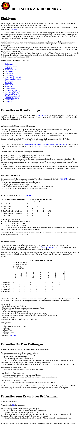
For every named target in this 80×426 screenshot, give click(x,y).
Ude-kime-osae (10, 99)
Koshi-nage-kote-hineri (13, 79)
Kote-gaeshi (9, 75)
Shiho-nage (9, 64)
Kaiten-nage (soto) (11, 69)
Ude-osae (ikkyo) (11, 90)
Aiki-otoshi (9, 71)
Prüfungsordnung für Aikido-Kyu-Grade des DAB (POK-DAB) (46, 144)
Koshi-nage (9, 73)
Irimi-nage (8, 68)
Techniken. (15, 29)
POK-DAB (13, 336)
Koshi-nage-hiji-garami (13, 77)
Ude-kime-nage (10, 88)
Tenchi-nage (9, 83)
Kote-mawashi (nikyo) (12, 92)
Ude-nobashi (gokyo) (12, 98)
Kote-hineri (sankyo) (12, 94)
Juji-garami (9, 81)
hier (13, 405)
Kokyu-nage (9, 86)
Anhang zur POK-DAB (47, 247)
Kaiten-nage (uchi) (11, 66)
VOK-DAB (42, 115)
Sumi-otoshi (9, 84)
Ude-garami (9, 101)
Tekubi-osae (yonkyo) (12, 96)
